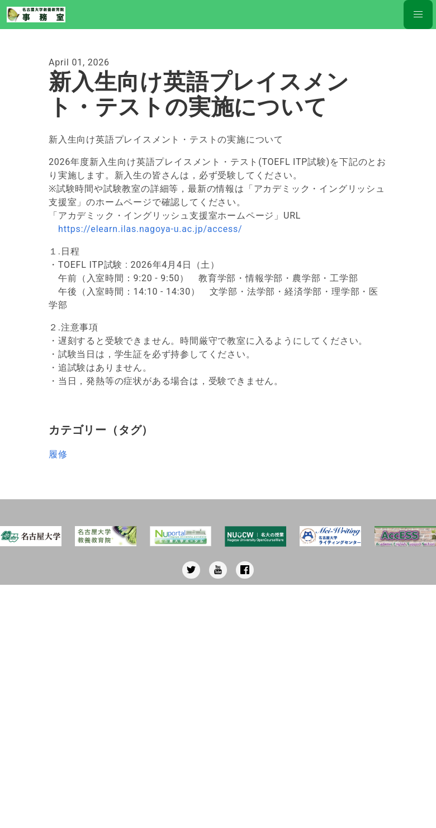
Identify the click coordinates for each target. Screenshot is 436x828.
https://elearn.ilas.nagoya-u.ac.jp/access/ (150, 229)
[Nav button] (418, 14)
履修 (58, 454)
